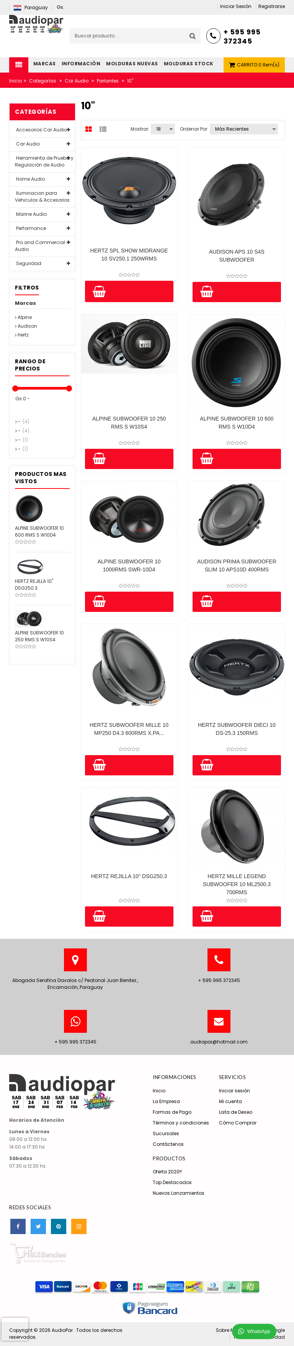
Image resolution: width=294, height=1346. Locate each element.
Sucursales (166, 1133)
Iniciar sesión (234, 1090)
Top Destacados (172, 1182)
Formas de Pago (172, 1112)
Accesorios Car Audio (41, 129)
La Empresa (166, 1101)
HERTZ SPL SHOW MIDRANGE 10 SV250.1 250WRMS (129, 255)
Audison (26, 326)
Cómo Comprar (237, 1123)
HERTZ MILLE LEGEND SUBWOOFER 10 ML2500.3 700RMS (237, 884)
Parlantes (108, 81)
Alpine (23, 317)
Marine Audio (31, 214)
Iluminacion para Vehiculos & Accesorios (42, 196)
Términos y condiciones (181, 1123)
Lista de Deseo (235, 1112)
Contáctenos (168, 1144)
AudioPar (63, 1330)
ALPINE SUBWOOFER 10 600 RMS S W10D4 (236, 423)
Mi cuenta (230, 1101)
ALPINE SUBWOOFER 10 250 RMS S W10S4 (129, 423)
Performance (30, 228)
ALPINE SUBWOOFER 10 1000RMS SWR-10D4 (129, 565)
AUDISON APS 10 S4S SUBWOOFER (237, 256)
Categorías (42, 81)
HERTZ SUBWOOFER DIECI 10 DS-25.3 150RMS (237, 729)
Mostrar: (140, 129)
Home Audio (30, 179)
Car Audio (76, 81)
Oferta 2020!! (167, 1171)
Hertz (22, 335)
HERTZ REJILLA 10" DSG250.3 (129, 876)
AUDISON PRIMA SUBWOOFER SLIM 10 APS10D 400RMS (236, 565)
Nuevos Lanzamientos (178, 1193)
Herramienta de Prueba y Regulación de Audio (44, 161)
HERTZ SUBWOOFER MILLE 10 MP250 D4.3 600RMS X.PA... (129, 729)
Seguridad (28, 263)
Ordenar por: (194, 129)
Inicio (15, 81)
